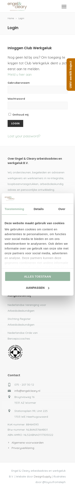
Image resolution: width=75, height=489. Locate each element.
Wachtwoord (16, 98)
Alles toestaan (37, 276)
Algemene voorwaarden (28, 442)
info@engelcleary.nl (27, 391)
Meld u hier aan (20, 74)
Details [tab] (39, 209)
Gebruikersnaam (19, 82)
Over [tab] (61, 209)
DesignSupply (42, 476)
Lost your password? (24, 136)
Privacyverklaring (23, 448)
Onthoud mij (18, 114)
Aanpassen (37, 287)
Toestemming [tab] (14, 209)
